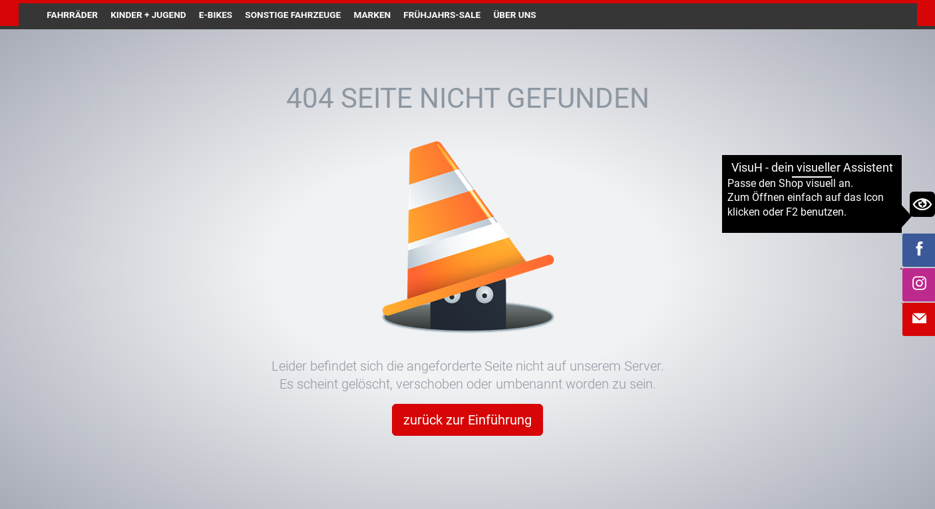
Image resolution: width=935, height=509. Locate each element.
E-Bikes (215, 14)
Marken (372, 14)
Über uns (514, 14)
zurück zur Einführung (467, 420)
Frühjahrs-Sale (441, 14)
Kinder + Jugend (148, 14)
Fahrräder (72, 14)
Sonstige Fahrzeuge (293, 14)
